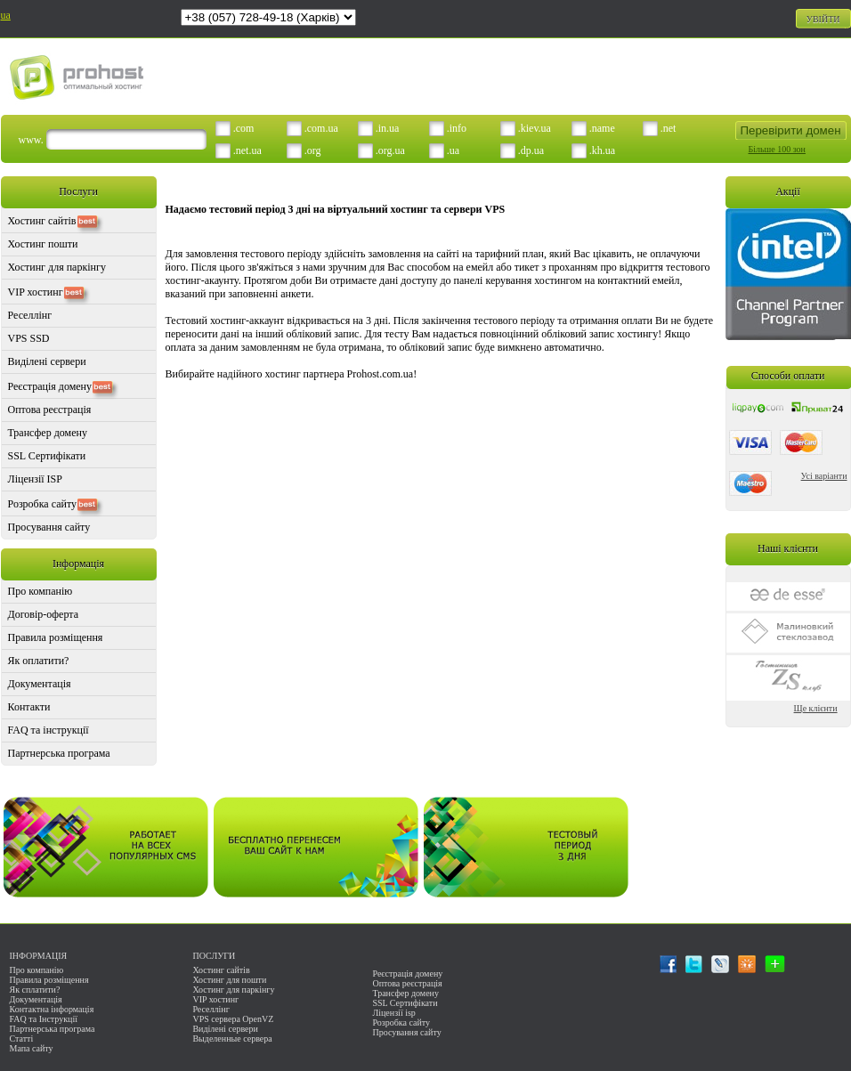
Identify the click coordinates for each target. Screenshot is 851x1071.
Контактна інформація (52, 1009)
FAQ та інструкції (48, 730)
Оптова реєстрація (50, 409)
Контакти (29, 707)
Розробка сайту (42, 504)
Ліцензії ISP (35, 479)
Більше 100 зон (777, 149)
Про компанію (40, 591)
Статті (22, 1038)
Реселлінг (30, 315)
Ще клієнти (816, 708)
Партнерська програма (59, 753)
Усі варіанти (824, 476)
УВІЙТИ (823, 19)
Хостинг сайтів (42, 221)
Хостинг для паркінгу (57, 267)
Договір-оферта (43, 614)
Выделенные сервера (232, 1038)
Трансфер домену (47, 432)
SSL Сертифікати (47, 456)
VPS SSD (29, 338)
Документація (39, 683)
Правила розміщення (55, 637)
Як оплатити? (38, 660)
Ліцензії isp (393, 1013)
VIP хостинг (35, 292)
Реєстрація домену (50, 386)
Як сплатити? (35, 989)
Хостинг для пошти (229, 980)
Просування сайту (49, 527)
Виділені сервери (47, 361)
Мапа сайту (31, 1048)
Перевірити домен (790, 130)
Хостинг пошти (43, 244)
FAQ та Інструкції (43, 1019)
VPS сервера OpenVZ (232, 1019)
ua (6, 15)
